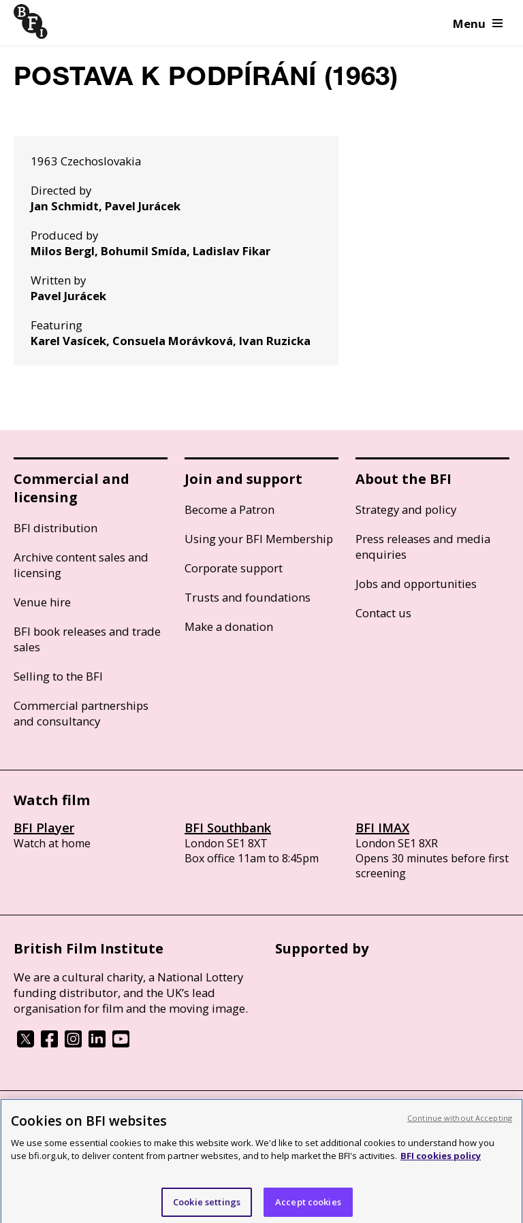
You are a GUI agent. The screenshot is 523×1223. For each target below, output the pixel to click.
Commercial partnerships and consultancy (81, 713)
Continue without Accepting (459, 1126)
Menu (478, 23)
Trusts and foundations (248, 597)
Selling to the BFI (58, 676)
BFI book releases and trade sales (87, 639)
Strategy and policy (405, 509)
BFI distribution (55, 528)
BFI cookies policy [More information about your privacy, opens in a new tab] (440, 1164)
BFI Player (44, 827)
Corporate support (234, 568)
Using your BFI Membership (259, 539)
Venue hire (42, 602)
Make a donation (229, 626)
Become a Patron (229, 509)
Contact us (383, 613)
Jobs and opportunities (416, 583)
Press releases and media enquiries (422, 546)
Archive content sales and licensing (81, 565)
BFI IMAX (382, 827)
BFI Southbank (228, 827)
